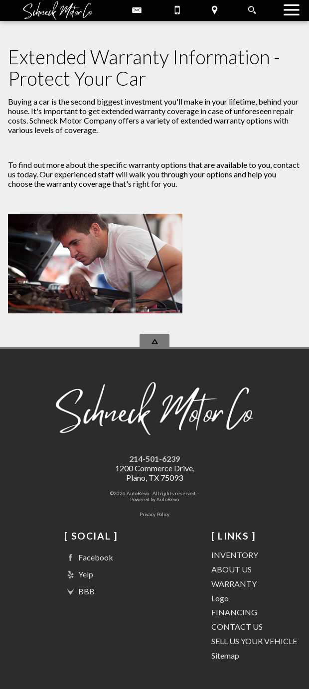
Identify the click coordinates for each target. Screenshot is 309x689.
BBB (79, 591)
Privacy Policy (154, 514)
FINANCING (234, 612)
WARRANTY (234, 583)
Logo (220, 598)
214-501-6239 (154, 458)
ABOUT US (231, 569)
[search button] (252, 7)
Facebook (88, 557)
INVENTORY (234, 554)
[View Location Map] (214, 10)
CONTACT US (237, 626)
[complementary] (279, 659)
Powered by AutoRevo (154, 499)
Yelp (78, 574)
